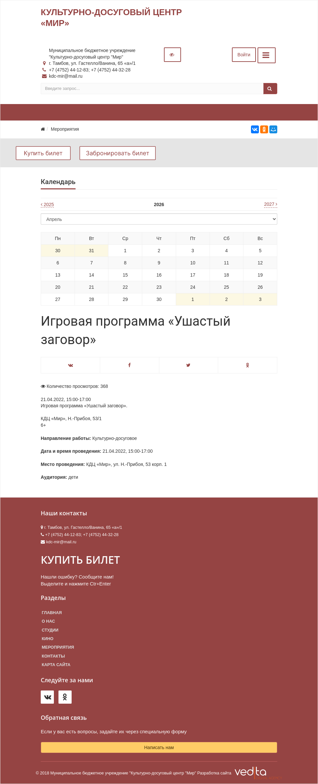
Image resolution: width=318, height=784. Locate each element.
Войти (244, 54)
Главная (52, 612)
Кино (48, 638)
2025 (47, 204)
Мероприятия (58, 647)
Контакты (53, 656)
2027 (270, 204)
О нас (48, 621)
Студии (50, 630)
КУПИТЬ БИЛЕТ (80, 560)
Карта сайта (56, 664)
